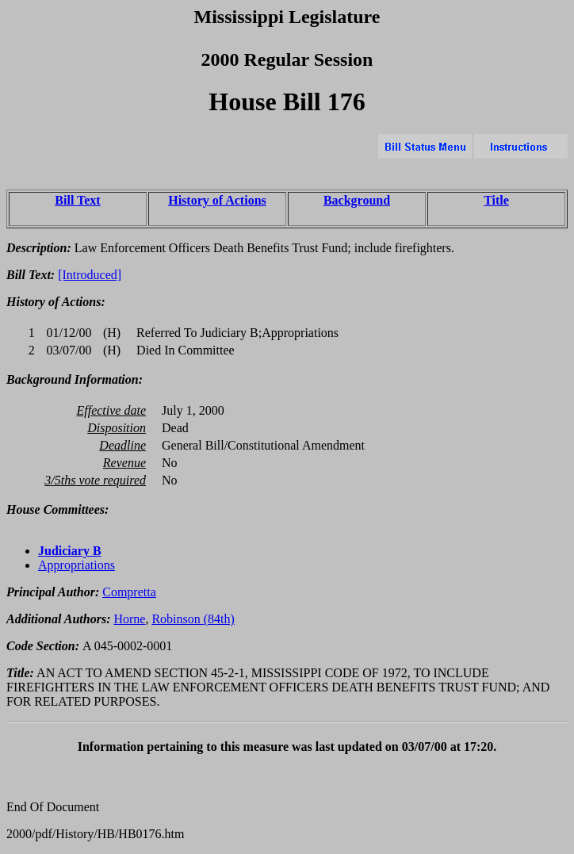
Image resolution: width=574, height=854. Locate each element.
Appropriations (76, 565)
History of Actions (217, 200)
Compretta (129, 592)
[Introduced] (89, 274)
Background (356, 200)
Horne (129, 619)
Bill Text (77, 200)
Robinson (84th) (192, 619)
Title (496, 200)
